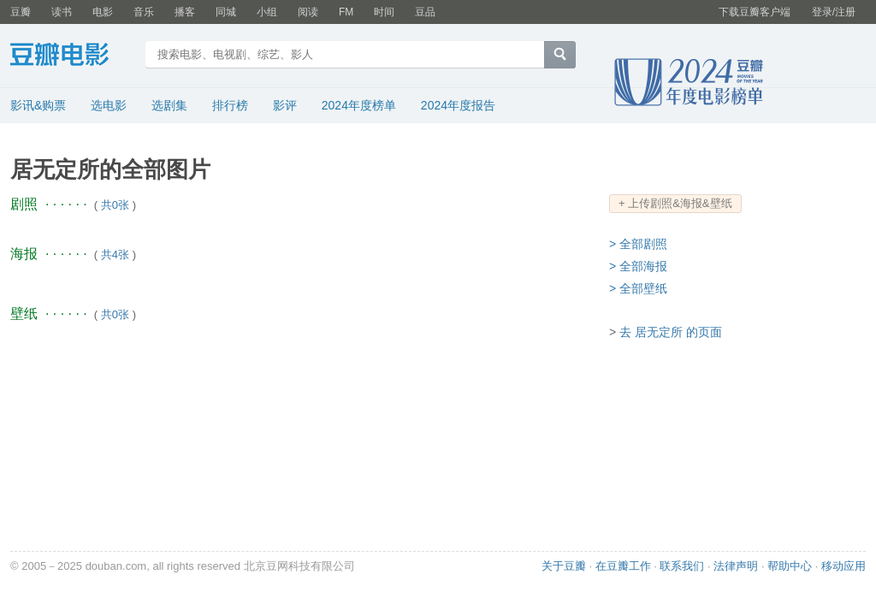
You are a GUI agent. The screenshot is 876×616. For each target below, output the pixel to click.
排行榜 (230, 105)
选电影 (109, 105)
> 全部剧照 (638, 244)
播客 (185, 12)
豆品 (425, 12)
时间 (384, 12)
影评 (285, 105)
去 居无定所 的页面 (670, 332)
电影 (102, 12)
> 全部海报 (638, 266)
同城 (226, 12)
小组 (267, 12)
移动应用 (843, 566)
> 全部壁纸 (638, 288)
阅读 (308, 12)
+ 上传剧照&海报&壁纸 (675, 203)
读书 (61, 12)
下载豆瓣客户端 (754, 12)
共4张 (115, 254)
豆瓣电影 (72, 56)
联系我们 (682, 566)
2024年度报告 (458, 105)
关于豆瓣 (564, 566)
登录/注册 (833, 12)
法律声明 (735, 566)
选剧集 (169, 105)
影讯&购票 (38, 105)
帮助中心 (789, 566)
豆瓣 (20, 12)
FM (346, 12)
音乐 (143, 12)
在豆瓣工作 (623, 566)
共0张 (115, 204)
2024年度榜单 (359, 105)
